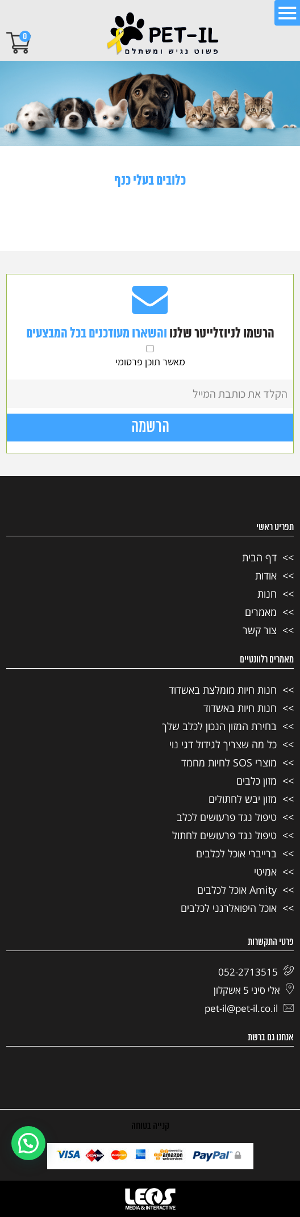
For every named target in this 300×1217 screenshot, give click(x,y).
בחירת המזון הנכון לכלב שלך (219, 726)
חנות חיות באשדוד (240, 708)
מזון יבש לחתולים (243, 799)
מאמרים (261, 612)
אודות (266, 575)
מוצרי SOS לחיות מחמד (229, 762)
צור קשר (260, 630)
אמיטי (265, 871)
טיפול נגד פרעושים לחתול (224, 835)
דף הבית (259, 557)
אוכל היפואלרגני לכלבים (229, 908)
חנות (267, 594)
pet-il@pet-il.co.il (249, 1008)
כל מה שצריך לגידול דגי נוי (223, 744)
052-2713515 (256, 971)
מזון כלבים (256, 780)
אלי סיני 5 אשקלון (254, 990)
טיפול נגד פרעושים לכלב (227, 817)
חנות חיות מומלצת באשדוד (223, 690)
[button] (28, 1143)
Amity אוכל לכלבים (237, 890)
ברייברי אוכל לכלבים (236, 853)
